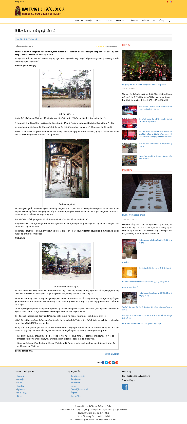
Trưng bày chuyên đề (78, 376)
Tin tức (99, 21)
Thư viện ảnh (75, 383)
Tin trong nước (33, 39)
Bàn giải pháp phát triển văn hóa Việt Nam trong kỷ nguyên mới (144, 84)
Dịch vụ (73, 386)
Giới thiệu (89, 21)
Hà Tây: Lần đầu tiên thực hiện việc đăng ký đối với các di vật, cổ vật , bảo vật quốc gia (145, 282)
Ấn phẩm (74, 393)
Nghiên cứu (121, 21)
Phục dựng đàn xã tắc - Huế (129, 287)
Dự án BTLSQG (134, 21)
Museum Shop (76, 396)
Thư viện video (76, 379)
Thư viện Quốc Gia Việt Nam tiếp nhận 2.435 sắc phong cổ (155, 268)
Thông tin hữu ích (149, 21)
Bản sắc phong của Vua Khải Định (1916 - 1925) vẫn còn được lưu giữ (141, 324)
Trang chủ (79, 21)
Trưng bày (109, 21)
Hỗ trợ (162, 21)
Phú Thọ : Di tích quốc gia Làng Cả (133, 215)
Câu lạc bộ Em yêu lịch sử (79, 389)
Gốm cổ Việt (125, 262)
